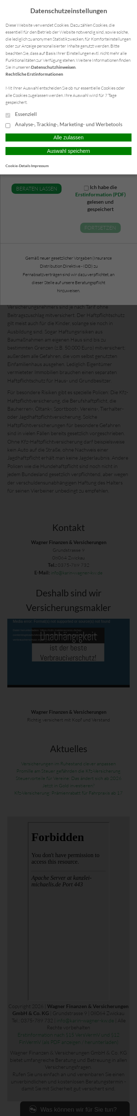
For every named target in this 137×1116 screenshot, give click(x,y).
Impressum (40, 165)
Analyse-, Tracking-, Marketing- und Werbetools (63, 124)
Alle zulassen (68, 137)
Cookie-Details (17, 165)
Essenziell (21, 114)
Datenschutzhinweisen (53, 67)
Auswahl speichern (68, 151)
